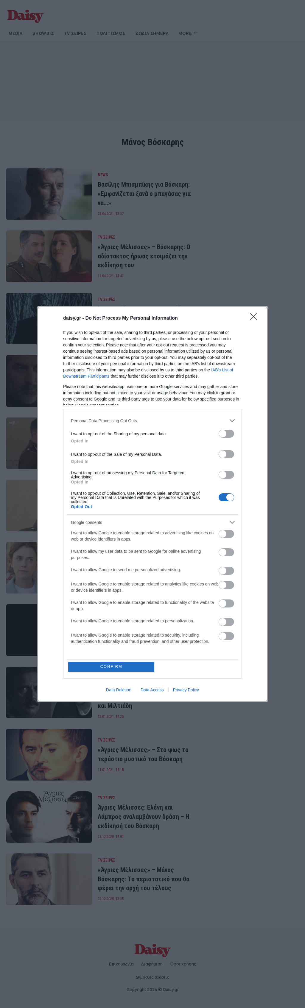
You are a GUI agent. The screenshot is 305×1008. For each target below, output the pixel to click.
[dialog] (152, 504)
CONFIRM (111, 667)
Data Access (152, 689)
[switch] (226, 434)
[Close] (255, 318)
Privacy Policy (186, 689)
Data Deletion (118, 689)
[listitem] (152, 420)
